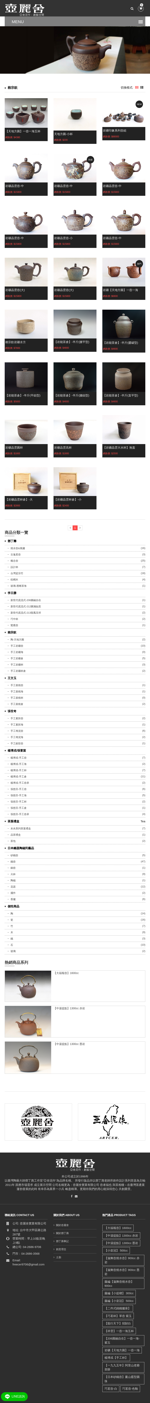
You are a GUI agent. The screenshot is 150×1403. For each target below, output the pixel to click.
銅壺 (13, 867)
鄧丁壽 (12, 541)
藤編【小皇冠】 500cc (118, 1288)
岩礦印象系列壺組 (114, 130)
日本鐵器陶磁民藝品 (21, 848)
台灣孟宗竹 (17, 573)
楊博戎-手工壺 (19, 757)
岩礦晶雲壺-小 (63, 238)
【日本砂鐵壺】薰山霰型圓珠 (123, 1364)
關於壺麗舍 (62, 1225)
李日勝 (12, 593)
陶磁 (13, 880)
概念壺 (14, 560)
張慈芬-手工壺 (19, 789)
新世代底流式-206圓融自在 (26, 600)
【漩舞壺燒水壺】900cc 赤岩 (123, 1258)
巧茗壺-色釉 (130, 1372)
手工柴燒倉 (17, 704)
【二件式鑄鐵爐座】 (117, 1295)
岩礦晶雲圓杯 (14, 447)
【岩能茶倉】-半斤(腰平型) (71, 342)
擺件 (13, 892)
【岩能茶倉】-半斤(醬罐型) (120, 342)
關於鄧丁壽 (62, 1233)
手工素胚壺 (17, 718)
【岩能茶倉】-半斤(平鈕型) (22, 395)
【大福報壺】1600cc (66, 973)
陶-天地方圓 (17, 639)
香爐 (13, 899)
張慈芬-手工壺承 (20, 814)
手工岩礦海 (17, 652)
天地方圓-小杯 (63, 134)
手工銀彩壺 (17, 743)
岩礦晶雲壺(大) (15, 290)
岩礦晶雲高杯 (63, 447)
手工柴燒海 (17, 691)
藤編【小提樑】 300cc (118, 1280)
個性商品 (13, 906)
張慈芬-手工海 (19, 795)
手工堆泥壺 (17, 730)
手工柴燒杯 (17, 697)
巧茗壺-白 (110, 1372)
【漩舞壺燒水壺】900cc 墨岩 (123, 1265)
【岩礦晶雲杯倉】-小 (67, 499)
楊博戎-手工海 (19, 764)
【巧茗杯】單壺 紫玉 (117, 1303)
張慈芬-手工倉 (19, 807)
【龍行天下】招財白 (117, 1310)
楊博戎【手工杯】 (116, 1345)
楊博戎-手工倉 (19, 776)
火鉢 (13, 874)
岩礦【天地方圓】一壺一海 (120, 290)
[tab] (136, 87)
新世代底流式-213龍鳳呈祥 (26, 612)
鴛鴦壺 (14, 625)
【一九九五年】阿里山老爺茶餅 (123, 1354)
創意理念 (61, 1249)
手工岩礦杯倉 (18, 670)
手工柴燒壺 (17, 685)
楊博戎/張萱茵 (17, 750)
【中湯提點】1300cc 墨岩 (69, 1044)
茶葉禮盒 (13, 821)
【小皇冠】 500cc (116, 1250)
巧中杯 (14, 619)
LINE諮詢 (14, 1396)
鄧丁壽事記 (62, 1241)
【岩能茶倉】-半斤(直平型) (120, 395)
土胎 (58, 1257)
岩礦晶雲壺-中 (14, 186)
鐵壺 (13, 861)
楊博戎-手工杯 (19, 770)
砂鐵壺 (14, 855)
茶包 (13, 841)
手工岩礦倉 (17, 658)
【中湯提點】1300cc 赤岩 (69, 1008)
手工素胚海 (17, 724)
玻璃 (13, 951)
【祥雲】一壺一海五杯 (119, 1318)
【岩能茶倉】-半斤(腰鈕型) (71, 395)
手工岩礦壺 (17, 645)
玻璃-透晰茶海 (19, 585)
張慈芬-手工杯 (19, 801)
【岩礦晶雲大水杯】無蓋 (119, 447)
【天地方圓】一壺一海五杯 (22, 131)
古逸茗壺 (16, 554)
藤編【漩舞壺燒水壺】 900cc (123, 1273)
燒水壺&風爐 (18, 548)
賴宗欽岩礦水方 (15, 342)
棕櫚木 (14, 579)
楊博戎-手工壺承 (20, 782)
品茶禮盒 (16, 834)
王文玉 (12, 678)
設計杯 (14, 567)
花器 (13, 886)
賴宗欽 (12, 632)
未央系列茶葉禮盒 (21, 828)
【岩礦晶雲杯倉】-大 (19, 499)
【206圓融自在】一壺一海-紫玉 (121, 1328)
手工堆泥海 (17, 737)
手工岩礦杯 (17, 664)
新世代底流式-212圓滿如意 (26, 606)
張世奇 (12, 711)
